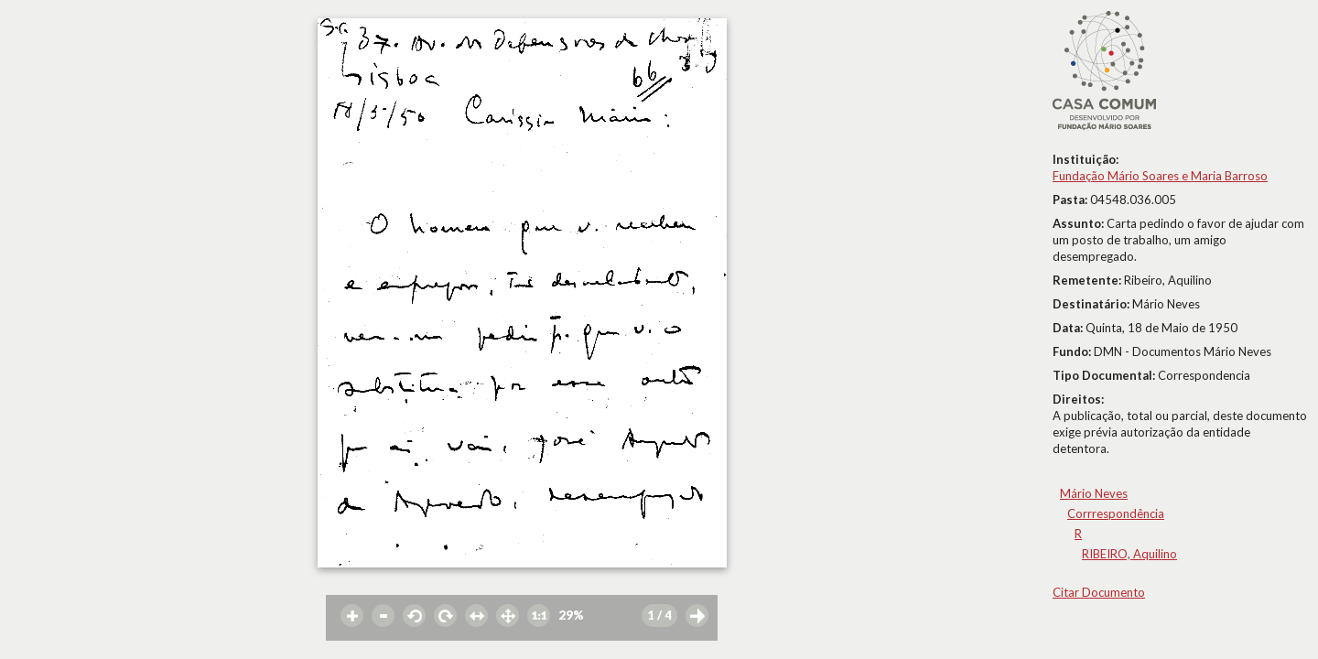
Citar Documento (1099, 592)
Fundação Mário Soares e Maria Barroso (1160, 175)
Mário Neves (1094, 493)
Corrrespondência (1115, 513)
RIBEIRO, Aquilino (1129, 553)
